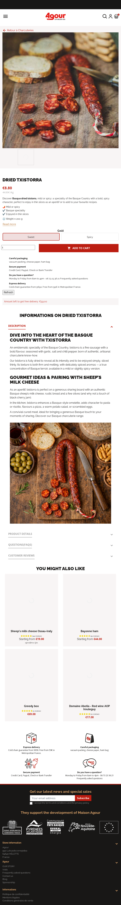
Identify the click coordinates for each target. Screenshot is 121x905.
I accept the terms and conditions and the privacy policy (61, 803)
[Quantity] (18, 247)
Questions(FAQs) (20, 544)
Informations (9, 889)
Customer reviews (21, 555)
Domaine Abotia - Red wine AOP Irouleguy (89, 708)
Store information (11, 842)
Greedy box (31, 706)
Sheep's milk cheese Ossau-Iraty (31, 631)
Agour (5, 861)
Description (17, 326)
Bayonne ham (89, 631)
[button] (105, 16)
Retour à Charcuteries (18, 30)
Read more (9, 224)
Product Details (20, 534)
